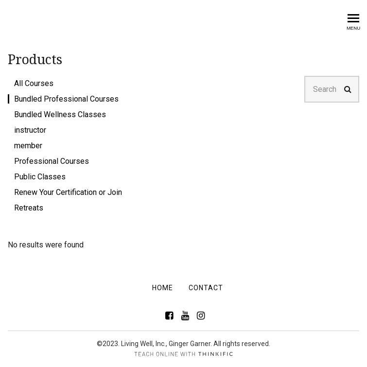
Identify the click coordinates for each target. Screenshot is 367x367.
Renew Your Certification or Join (68, 192)
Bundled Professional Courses (66, 99)
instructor (30, 130)
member (28, 145)
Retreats (28, 207)
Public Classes (40, 176)
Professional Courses (51, 161)
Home (162, 288)
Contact (206, 288)
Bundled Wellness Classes (60, 114)
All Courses (33, 83)
